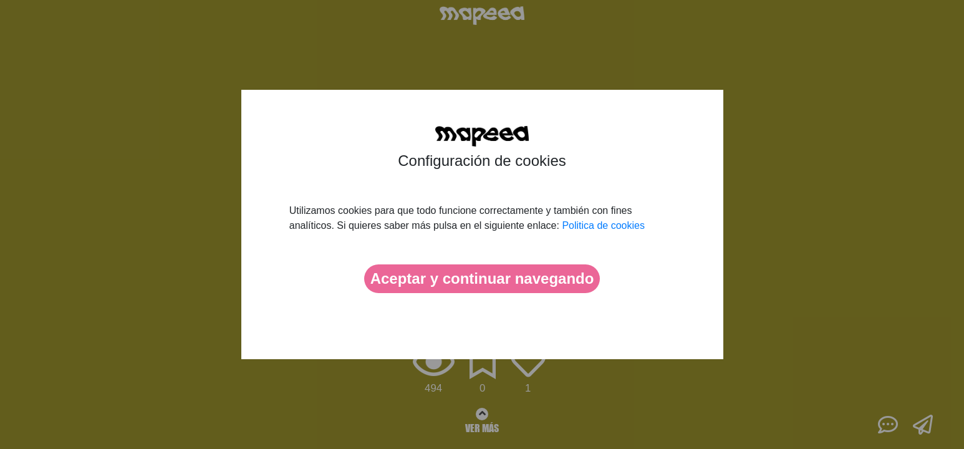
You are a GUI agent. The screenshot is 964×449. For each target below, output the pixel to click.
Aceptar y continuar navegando (482, 278)
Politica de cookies (603, 225)
